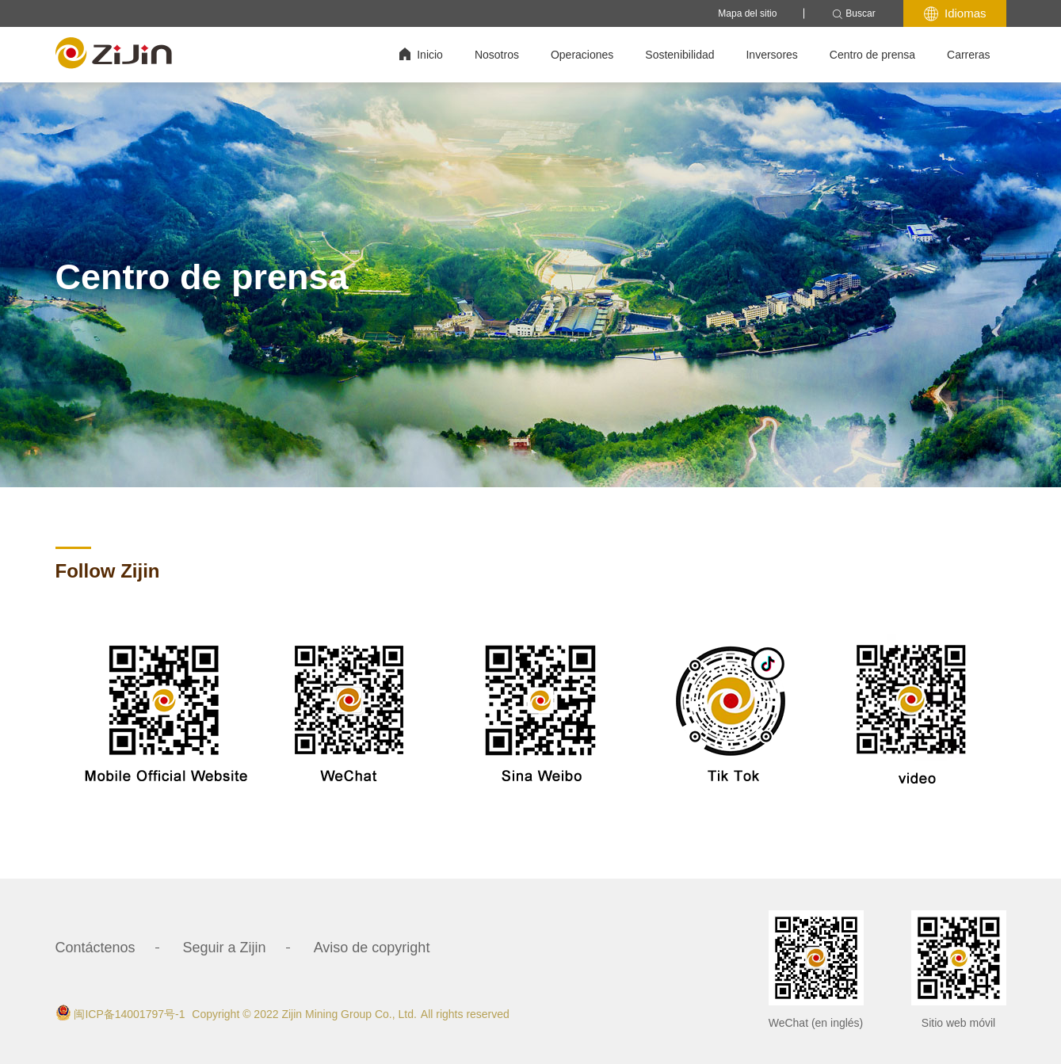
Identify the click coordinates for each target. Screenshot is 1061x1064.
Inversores (771, 54)
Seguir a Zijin (224, 947)
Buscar (853, 14)
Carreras (968, 54)
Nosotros (497, 54)
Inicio (421, 54)
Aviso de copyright (372, 947)
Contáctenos (95, 947)
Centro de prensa (872, 54)
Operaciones (582, 54)
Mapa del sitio (747, 13)
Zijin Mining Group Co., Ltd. (348, 1014)
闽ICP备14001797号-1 (129, 1014)
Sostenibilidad (679, 54)
